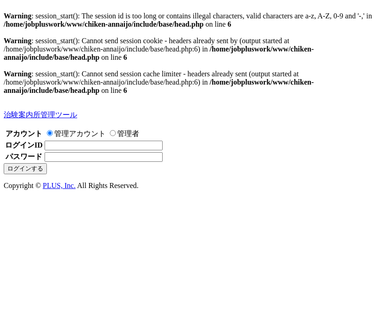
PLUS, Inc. (59, 185)
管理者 (124, 133)
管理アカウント (76, 133)
